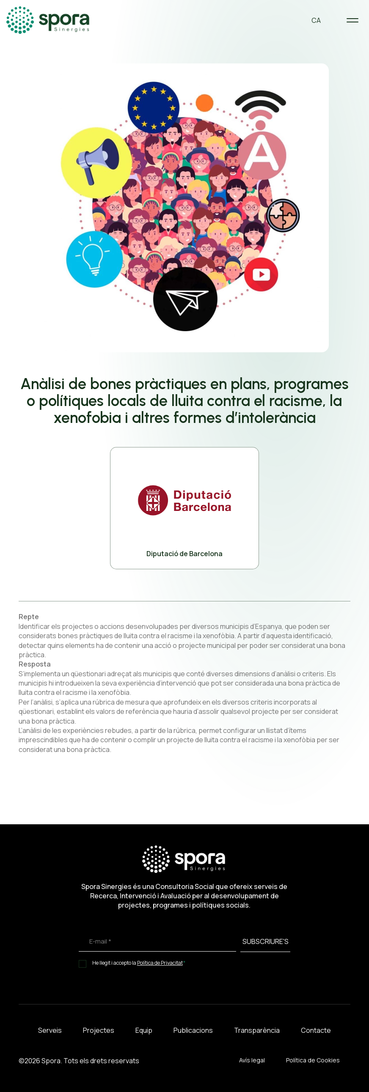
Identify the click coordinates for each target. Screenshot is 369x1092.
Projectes (98, 1030)
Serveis (50, 1030)
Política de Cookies (313, 1060)
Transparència (257, 1030)
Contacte (316, 1030)
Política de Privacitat (160, 963)
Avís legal (252, 1060)
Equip (143, 1030)
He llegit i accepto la (139, 962)
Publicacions (193, 1030)
